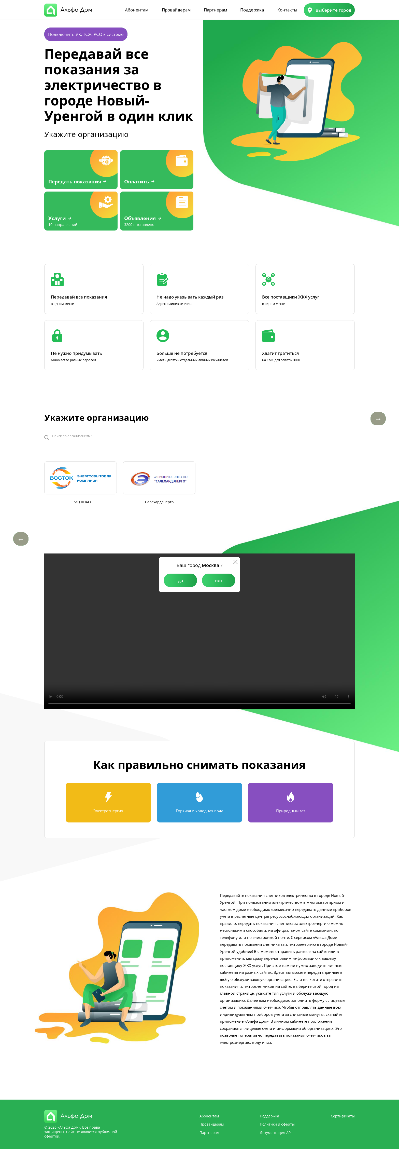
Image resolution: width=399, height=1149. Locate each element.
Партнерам (215, 10)
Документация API (276, 1132)
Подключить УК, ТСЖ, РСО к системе (86, 34)
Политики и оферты (277, 1124)
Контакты (287, 10)
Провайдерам (176, 10)
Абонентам (136, 10)
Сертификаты (343, 1116)
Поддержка (252, 10)
